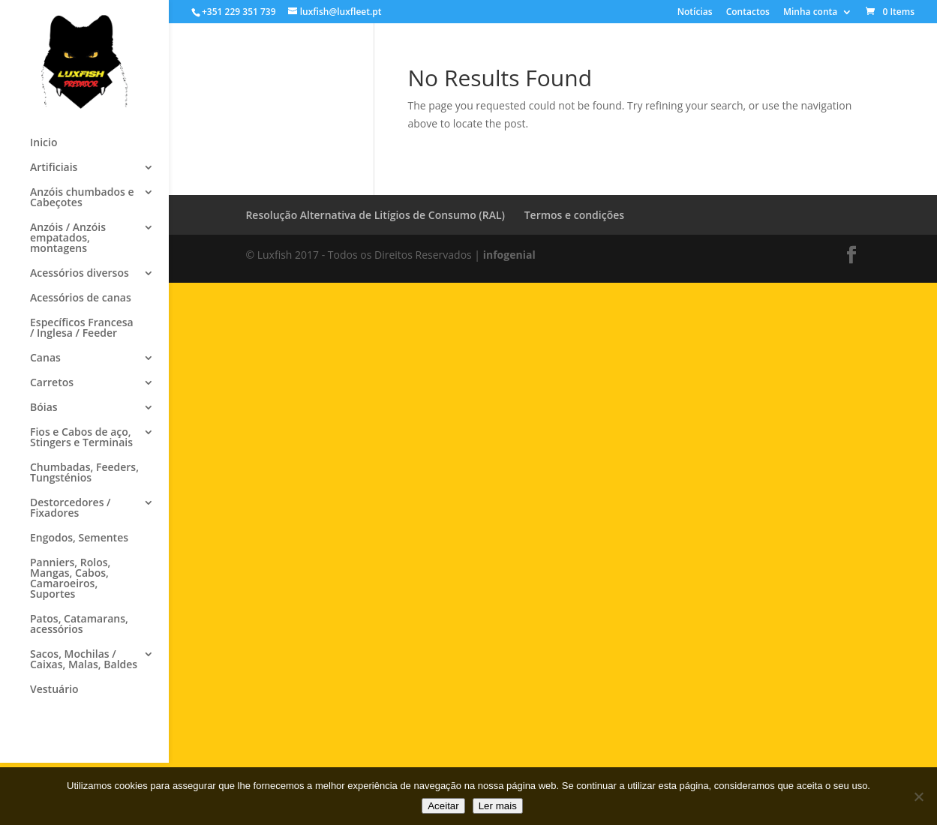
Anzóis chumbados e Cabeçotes (82, 198)
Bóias (44, 408)
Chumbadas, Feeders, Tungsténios (84, 473)
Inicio (43, 143)
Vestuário (54, 690)
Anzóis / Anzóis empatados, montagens (68, 238)
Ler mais (498, 806)
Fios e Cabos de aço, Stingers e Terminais (81, 438)
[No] (918, 796)
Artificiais (53, 168)
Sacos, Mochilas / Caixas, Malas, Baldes (83, 660)
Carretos (52, 383)
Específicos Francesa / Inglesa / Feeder (82, 328)
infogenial (509, 255)
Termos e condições (574, 215)
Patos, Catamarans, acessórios (79, 625)
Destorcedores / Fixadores (70, 508)
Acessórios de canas (80, 298)
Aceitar (443, 806)
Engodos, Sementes (79, 538)
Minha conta (810, 13)
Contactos (748, 13)
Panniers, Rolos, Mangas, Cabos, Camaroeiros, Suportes (70, 579)
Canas (45, 358)
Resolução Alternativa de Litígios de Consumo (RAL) (375, 215)
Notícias (695, 13)
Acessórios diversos (79, 274)
